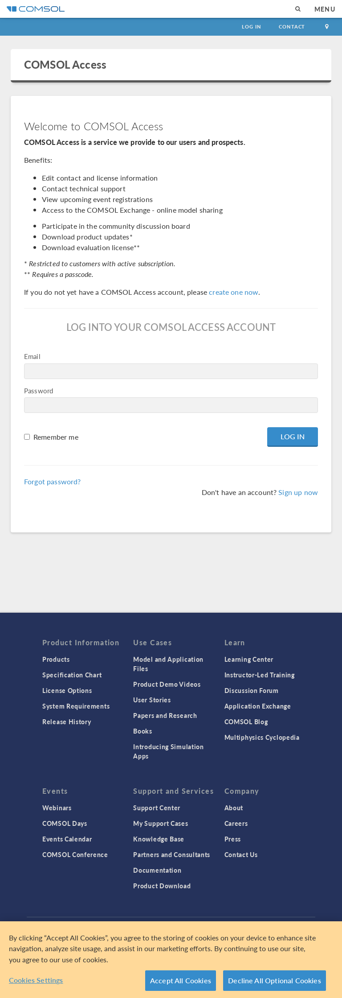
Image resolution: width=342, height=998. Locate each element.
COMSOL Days (64, 823)
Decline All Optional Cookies (274, 980)
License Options (67, 690)
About (234, 807)
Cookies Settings (36, 980)
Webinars (57, 807)
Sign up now (298, 492)
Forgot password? (52, 481)
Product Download (162, 885)
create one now (233, 292)
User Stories (152, 699)
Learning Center (249, 659)
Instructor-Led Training (259, 674)
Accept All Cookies (180, 980)
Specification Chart (72, 674)
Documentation (157, 870)
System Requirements (76, 705)
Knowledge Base (158, 838)
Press (232, 838)
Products (56, 659)
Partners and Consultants (171, 854)
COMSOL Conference (75, 854)
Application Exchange (257, 705)
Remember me (55, 437)
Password (38, 390)
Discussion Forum (251, 690)
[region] (171, 959)
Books (142, 730)
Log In (251, 26)
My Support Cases (160, 823)
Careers (236, 823)
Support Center (156, 807)
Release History (66, 721)
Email (32, 356)
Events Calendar (67, 838)
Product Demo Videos (166, 684)
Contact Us (241, 854)
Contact (292, 26)
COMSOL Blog (246, 721)
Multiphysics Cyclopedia (262, 737)
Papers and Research (165, 715)
